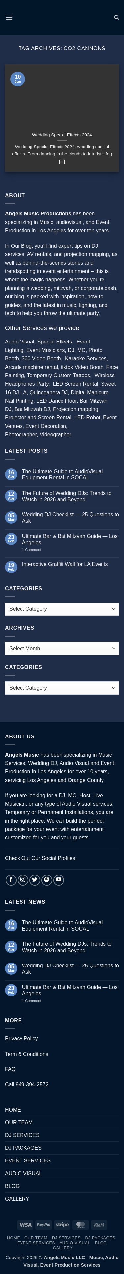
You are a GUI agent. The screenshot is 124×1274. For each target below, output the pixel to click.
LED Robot (87, 417)
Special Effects (54, 341)
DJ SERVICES (22, 1135)
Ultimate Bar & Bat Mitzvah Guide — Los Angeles (70, 539)
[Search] (116, 17)
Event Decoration (45, 426)
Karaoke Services (85, 358)
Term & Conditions (26, 1054)
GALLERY (17, 1199)
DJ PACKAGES (23, 1148)
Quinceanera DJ (49, 392)
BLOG (12, 1186)
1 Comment (38, 550)
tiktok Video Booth (82, 367)
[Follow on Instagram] (23, 880)
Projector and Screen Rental (38, 417)
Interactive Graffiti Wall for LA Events (65, 564)
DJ (71, 350)
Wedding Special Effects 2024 (62, 134)
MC (81, 350)
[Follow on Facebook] (11, 880)
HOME (13, 1110)
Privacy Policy (21, 1038)
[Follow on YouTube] (58, 880)
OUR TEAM (19, 1122)
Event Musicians (45, 350)
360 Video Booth (41, 358)
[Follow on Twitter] (34, 880)
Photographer (21, 434)
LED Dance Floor (56, 401)
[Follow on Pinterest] (46, 880)
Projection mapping (75, 409)
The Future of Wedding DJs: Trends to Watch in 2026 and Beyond (67, 496)
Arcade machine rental (31, 367)
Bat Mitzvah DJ (32, 409)
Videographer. (56, 434)
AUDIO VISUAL (23, 1173)
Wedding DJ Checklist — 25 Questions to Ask (70, 518)
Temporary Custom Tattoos (57, 375)
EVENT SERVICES (28, 1160)
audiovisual (69, 222)
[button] (9, 18)
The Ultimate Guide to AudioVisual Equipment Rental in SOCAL (62, 474)
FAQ (10, 1069)
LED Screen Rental (75, 384)
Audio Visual (19, 341)
